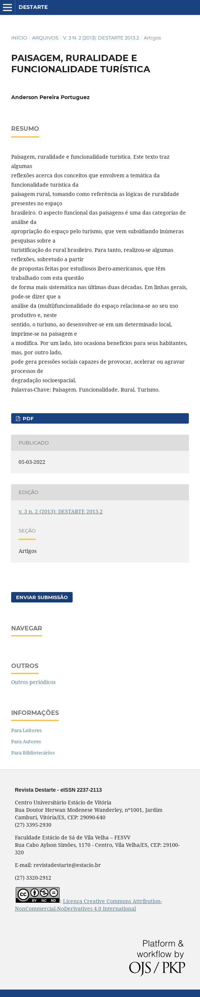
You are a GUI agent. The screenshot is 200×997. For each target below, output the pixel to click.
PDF (27, 418)
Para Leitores (26, 730)
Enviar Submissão (42, 597)
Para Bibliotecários (33, 752)
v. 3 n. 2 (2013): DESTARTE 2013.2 (101, 38)
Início (19, 38)
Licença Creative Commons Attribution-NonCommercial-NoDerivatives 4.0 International (88, 905)
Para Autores (26, 741)
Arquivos (45, 38)
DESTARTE (33, 7)
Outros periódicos (33, 682)
